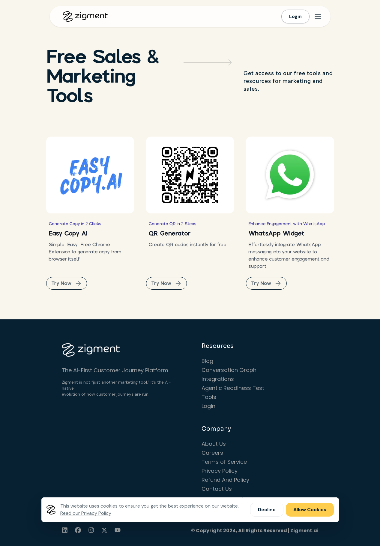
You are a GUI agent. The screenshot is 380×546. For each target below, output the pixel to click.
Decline (267, 509)
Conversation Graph (229, 370)
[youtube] (118, 530)
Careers (212, 453)
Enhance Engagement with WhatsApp (286, 223)
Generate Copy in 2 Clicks (75, 223)
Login (295, 16)
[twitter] (104, 530)
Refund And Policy (225, 480)
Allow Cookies (309, 509)
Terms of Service (224, 462)
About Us (214, 444)
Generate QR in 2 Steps (172, 223)
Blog (207, 361)
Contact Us (217, 489)
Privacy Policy (220, 471)
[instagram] (91, 530)
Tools (209, 397)
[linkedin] (65, 530)
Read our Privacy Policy (85, 513)
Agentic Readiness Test (233, 388)
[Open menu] (318, 16)
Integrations (218, 379)
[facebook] (78, 530)
